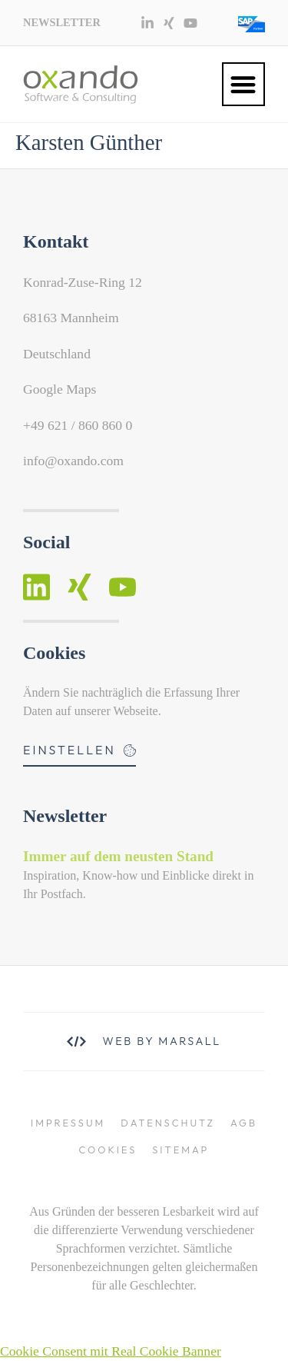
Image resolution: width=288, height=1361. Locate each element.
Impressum (68, 1122)
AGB (243, 1122)
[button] (244, 84)
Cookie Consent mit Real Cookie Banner (110, 1351)
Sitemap (180, 1149)
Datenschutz (168, 1122)
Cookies (108, 1149)
